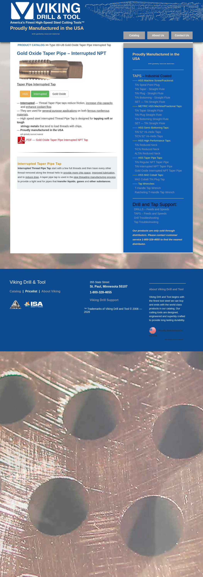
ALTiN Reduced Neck (147, 153)
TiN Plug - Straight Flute (149, 93)
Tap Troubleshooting (146, 222)
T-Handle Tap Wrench (148, 188)
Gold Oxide (59, 93)
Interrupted (40, 93)
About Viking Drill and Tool (166, 289)
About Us (158, 35)
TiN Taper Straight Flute (149, 110)
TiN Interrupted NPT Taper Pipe (153, 166)
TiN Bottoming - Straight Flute (152, 97)
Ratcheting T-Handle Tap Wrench (154, 192)
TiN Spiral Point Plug (147, 84)
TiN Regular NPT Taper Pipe (152, 162)
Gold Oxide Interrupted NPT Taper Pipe (158, 170)
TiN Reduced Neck (146, 144)
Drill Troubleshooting (146, 217)
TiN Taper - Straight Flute (150, 89)
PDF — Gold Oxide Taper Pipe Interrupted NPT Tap (57, 139)
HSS (25, 93)
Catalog (134, 35)
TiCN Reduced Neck (147, 149)
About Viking (50, 291)
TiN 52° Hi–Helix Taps (148, 132)
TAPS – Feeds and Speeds (150, 213)
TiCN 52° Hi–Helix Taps (149, 136)
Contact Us (182, 35)
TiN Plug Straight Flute (148, 114)
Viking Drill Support (104, 300)
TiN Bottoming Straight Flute (151, 119)
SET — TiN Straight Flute (150, 101)
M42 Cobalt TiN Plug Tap (150, 179)
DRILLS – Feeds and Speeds (151, 209)
